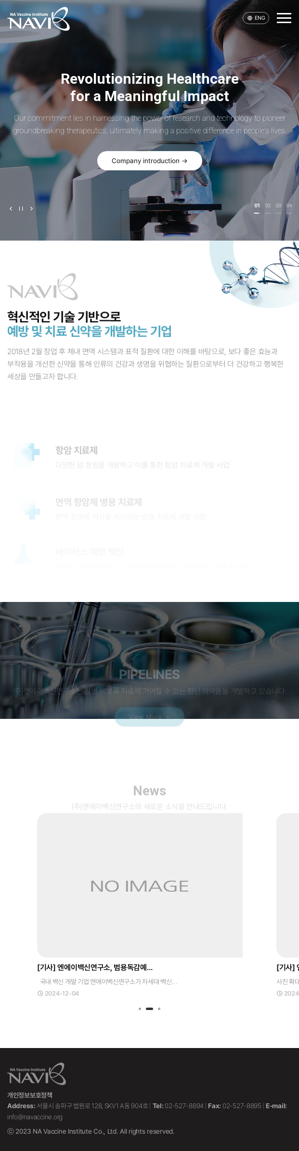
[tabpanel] (149, 905)
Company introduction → (150, 161)
